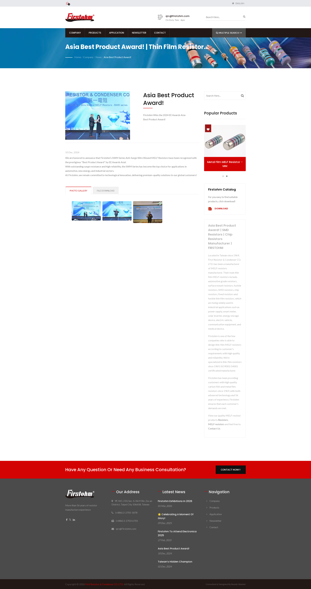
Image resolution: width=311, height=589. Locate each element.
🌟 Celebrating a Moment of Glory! (175, 516)
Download (218, 209)
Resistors (223, 419)
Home (77, 57)
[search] (243, 16)
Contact (160, 32)
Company (75, 32)
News (98, 57)
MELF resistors (216, 424)
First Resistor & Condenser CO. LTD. (104, 584)
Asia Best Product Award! (117, 57)
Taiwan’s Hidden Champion (175, 561)
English (240, 3)
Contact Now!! (231, 469)
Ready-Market (238, 584)
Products (95, 32)
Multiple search (229, 32)
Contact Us (214, 428)
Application (116, 32)
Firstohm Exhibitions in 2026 (175, 501)
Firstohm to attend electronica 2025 (177, 533)
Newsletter (139, 32)
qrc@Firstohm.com (177, 16)
